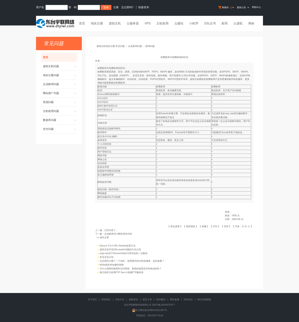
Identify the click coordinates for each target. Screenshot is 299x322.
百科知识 (188, 299)
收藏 (204, 226)
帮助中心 (256, 7)
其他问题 (60, 102)
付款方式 (119, 299)
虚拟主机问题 (60, 66)
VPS (148, 23)
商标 (251, 23)
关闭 (226, 226)
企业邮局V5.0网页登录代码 (118, 234)
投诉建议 (161, 299)
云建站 (178, 23)
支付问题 (60, 128)
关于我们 (92, 299)
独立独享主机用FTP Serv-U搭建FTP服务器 (122, 272)
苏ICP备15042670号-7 (163, 304)
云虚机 (238, 23)
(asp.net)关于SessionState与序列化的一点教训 (123, 253)
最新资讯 (133, 299)
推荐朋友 (190, 226)
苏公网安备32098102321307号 (149, 310)
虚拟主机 (115, 23)
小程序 (193, 23)
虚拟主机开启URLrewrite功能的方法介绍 (120, 249)
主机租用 (162, 23)
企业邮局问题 (60, 84)
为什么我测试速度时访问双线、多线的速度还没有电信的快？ (131, 268)
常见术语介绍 (106, 257)
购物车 (226, 8)
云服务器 (133, 23)
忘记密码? (127, 7)
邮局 (225, 23)
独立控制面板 (204, 299)
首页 (82, 23)
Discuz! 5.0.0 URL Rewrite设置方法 (118, 246)
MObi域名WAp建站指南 (112, 265)
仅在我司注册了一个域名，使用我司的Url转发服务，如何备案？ (132, 261)
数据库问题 (60, 120)
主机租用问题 (60, 111)
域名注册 (97, 23)
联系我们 (106, 299)
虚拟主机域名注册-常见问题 (110, 46)
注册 (116, 7)
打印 (215, 226)
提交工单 (147, 299)
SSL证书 (210, 23)
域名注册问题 (60, 75)
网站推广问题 (60, 93)
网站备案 (174, 299)
